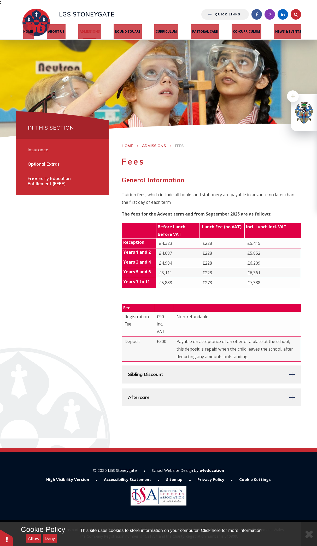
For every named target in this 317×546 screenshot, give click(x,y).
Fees (179, 145)
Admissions (154, 145)
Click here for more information (231, 530)
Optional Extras (44, 164)
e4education (211, 470)
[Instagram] (270, 14)
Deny (50, 538)
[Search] (296, 14)
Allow (33, 538)
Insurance (38, 149)
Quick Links (224, 14)
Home (127, 145)
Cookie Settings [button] (255, 479)
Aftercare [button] (139, 397)
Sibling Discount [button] (145, 374)
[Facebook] (256, 14)
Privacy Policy (210, 479)
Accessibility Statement (127, 479)
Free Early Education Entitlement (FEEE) (49, 181)
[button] (6, 537)
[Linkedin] (283, 14)
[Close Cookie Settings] (309, 534)
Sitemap (174, 479)
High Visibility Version (67, 479)
